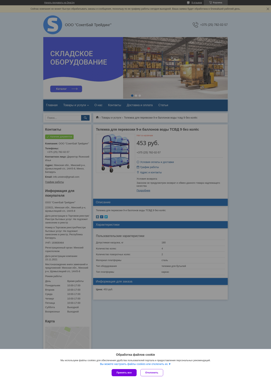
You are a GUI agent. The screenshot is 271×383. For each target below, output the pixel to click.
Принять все (124, 372)
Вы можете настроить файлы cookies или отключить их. (134, 363)
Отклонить (151, 372)
